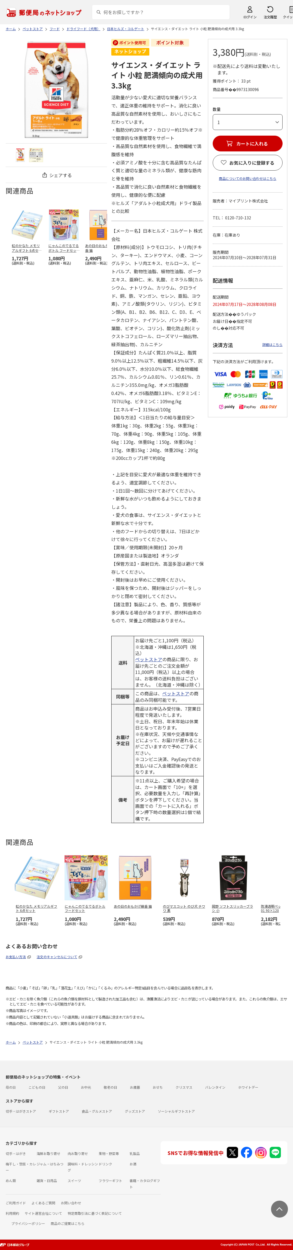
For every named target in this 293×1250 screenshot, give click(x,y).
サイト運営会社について (43, 1213)
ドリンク (105, 1163)
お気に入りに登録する (251, 162)
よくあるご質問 (43, 1202)
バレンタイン (215, 1087)
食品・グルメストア (97, 1111)
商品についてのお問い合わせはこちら (247, 178)
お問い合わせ (71, 1202)
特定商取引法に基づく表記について (95, 1213)
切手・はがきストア (21, 1111)
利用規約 (12, 1213)
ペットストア (148, 659)
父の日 (63, 1087)
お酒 (133, 1163)
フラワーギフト (110, 1180)
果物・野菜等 (109, 1153)
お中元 (86, 1087)
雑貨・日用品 (47, 1180)
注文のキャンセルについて (57, 956)
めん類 (11, 1180)
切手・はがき (16, 1153)
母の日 (11, 1087)
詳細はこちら (272, 344)
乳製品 (135, 1153)
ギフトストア (59, 1111)
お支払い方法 (16, 956)
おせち (158, 1087)
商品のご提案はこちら (68, 1223)
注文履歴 (270, 16)
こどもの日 (36, 1087)
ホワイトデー (248, 1087)
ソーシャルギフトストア (176, 1111)
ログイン (249, 16)
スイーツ (74, 1180)
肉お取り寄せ (78, 1153)
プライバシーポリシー (28, 1223)
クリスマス (184, 1087)
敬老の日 (110, 1087)
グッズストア (135, 1111)
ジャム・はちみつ (50, 1163)
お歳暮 (135, 1087)
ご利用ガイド (16, 1202)
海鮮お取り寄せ (48, 1153)
